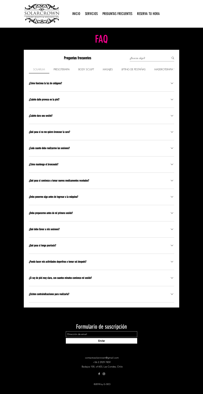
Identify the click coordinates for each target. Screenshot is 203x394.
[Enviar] (101, 341)
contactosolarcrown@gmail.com (102, 357)
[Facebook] (99, 373)
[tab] (39, 69)
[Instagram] (103, 373)
